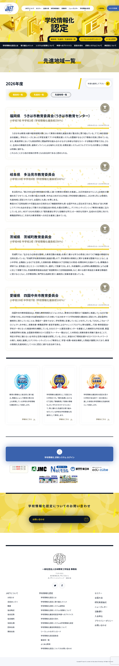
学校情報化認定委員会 (49, 635)
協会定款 (11, 614)
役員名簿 (11, 623)
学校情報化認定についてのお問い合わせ (56, 648)
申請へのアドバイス (64, 45)
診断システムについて (93, 45)
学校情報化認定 (85, 8)
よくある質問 (111, 39)
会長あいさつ (12, 602)
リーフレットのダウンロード (91, 39)
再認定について (110, 45)
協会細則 (11, 618)
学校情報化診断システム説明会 (53, 606)
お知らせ (10, 597)
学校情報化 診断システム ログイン (60, 454)
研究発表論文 (55, 8)
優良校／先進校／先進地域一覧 (63, 39)
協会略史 (11, 610)
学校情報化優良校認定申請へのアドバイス (57, 614)
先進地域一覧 (61, 94)
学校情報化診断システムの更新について (56, 610)
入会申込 (101, 8)
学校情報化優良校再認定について (54, 627)
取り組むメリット (27, 45)
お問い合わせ (38, 519)
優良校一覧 (18, 94)
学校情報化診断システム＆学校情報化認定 (57, 623)
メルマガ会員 (113, 8)
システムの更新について (45, 45)
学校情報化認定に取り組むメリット (54, 602)
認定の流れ (78, 45)
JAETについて (29, 8)
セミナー (38, 8)
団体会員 (11, 627)
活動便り (64, 8)
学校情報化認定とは (10, 45)
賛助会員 (11, 631)
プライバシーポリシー (104, 620)
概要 (9, 606)
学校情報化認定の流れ (49, 618)
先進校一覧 (39, 94)
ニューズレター (73, 8)
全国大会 (46, 8)
